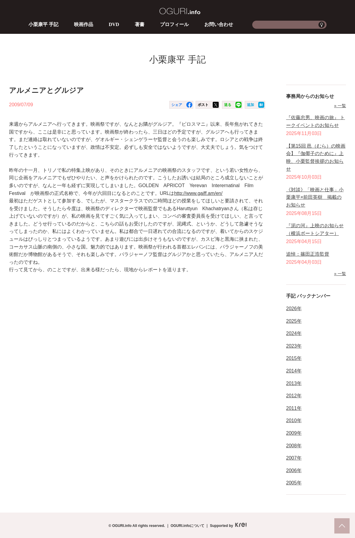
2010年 (294, 420)
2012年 (294, 395)
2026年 (294, 308)
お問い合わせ (218, 24)
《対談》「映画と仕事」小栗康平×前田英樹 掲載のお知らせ (315, 197)
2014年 (294, 370)
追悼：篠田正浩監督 (307, 254)
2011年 (294, 408)
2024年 (294, 333)
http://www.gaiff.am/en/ (198, 193)
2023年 (294, 345)
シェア (176, 105)
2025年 (294, 321)
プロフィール (174, 24)
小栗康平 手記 (43, 24)
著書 (139, 24)
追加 (250, 105)
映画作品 (83, 24)
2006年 (294, 470)
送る (227, 105)
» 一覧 (340, 105)
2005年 (294, 482)
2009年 (294, 433)
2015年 (294, 358)
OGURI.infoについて (187, 526)
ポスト (203, 105)
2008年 (294, 445)
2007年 (294, 457)
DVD (114, 24)
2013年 (294, 383)
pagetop (342, 526)
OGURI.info (179, 11)
